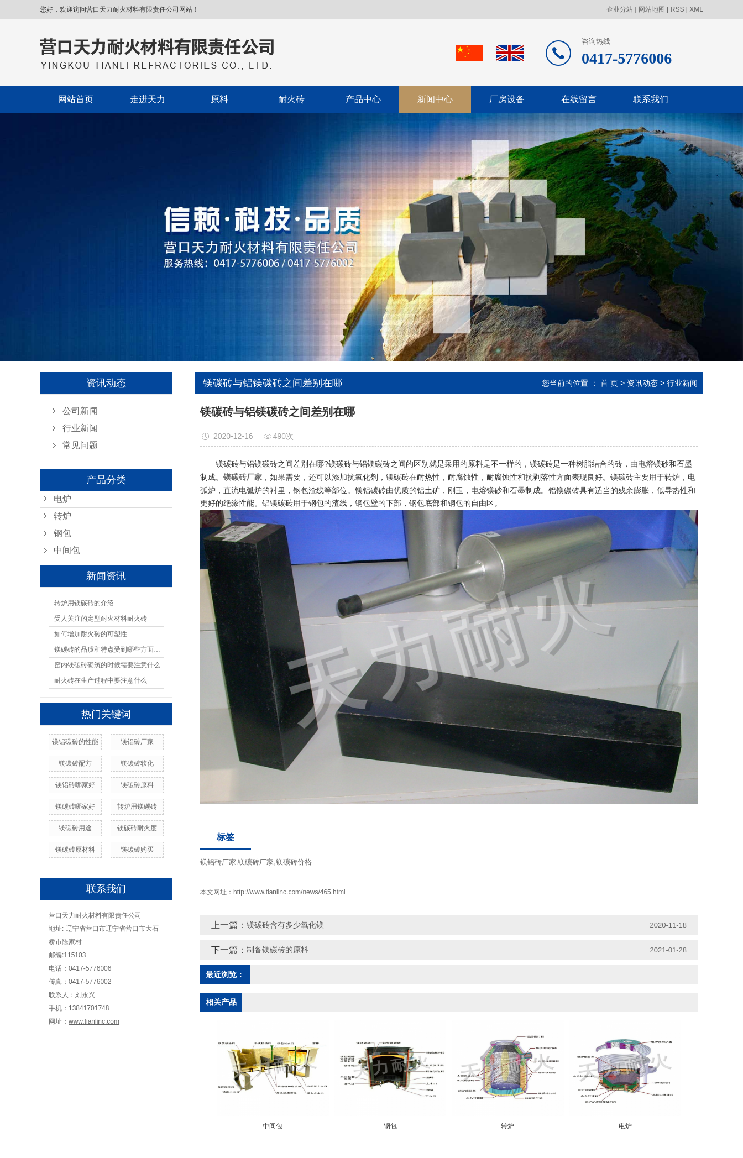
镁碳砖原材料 (75, 849)
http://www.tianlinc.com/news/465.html (289, 892)
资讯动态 (642, 383)
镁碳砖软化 (137, 763)
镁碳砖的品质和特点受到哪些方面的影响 (109, 649)
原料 (219, 99)
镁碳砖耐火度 (137, 828)
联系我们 (650, 99)
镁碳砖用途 (75, 828)
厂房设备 (507, 99)
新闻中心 (435, 99)
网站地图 (652, 9)
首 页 (609, 383)
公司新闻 (80, 411)
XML (696, 9)
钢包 (62, 533)
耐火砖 (291, 99)
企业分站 (619, 9)
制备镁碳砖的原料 (277, 949)
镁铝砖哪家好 (75, 785)
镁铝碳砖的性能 (75, 742)
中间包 (67, 550)
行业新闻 (80, 428)
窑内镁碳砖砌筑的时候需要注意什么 (107, 665)
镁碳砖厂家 (256, 862)
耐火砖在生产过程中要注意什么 (100, 680)
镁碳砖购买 (137, 849)
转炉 (62, 516)
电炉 (62, 499)
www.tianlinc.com (94, 1021)
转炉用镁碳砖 (137, 806)
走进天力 (147, 99)
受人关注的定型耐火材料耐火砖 (100, 618)
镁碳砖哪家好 (75, 806)
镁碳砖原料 (137, 785)
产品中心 (363, 99)
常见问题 (80, 445)
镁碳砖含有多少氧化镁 (285, 924)
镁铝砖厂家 (137, 742)
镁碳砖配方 (75, 763)
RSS (677, 9)
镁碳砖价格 (294, 862)
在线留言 (579, 99)
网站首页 (75, 99)
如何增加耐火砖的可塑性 (90, 634)
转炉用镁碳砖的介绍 (84, 603)
